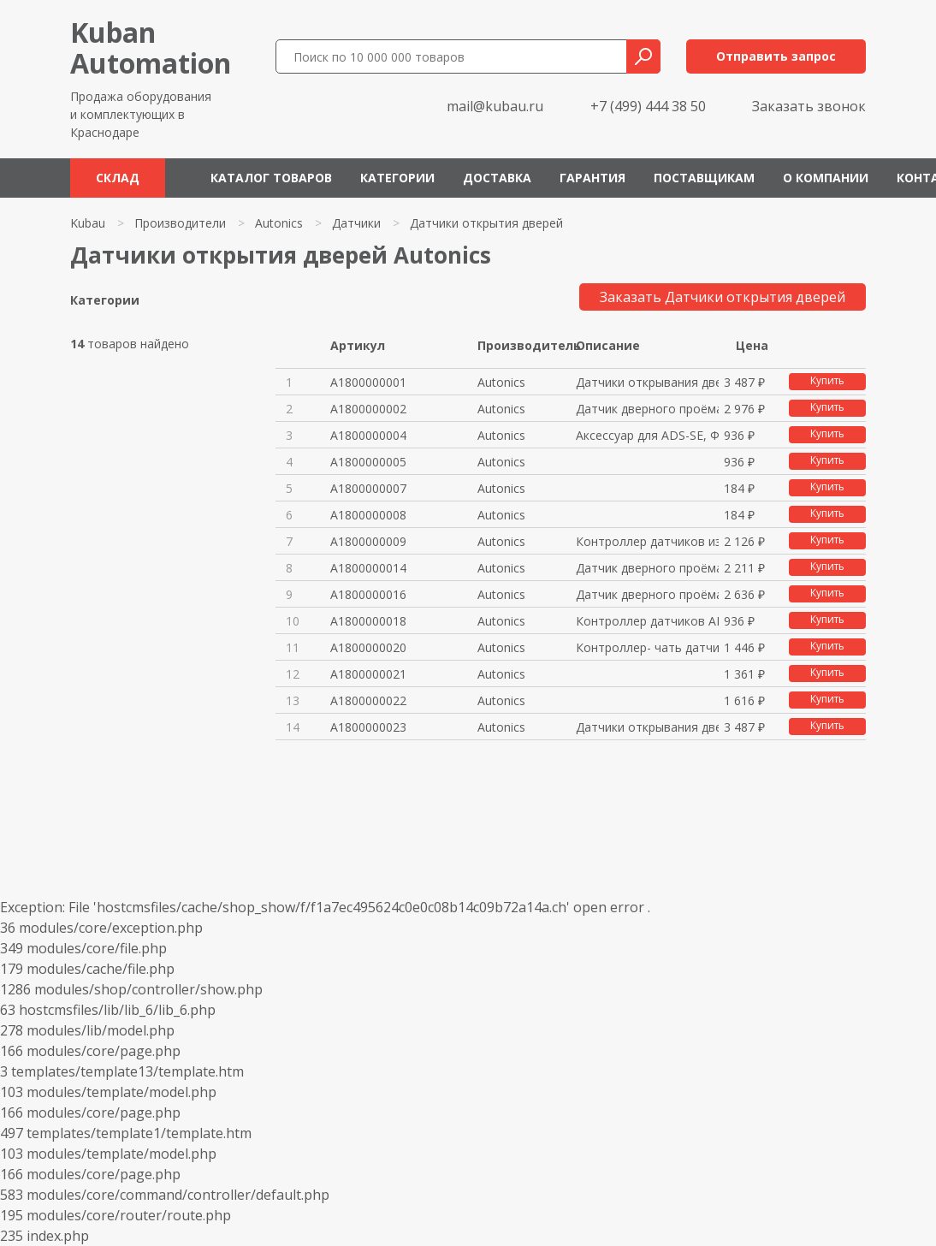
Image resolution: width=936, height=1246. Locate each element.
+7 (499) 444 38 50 (648, 106)
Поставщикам (704, 177)
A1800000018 (368, 621)
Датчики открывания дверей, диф (647, 382)
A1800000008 (368, 515)
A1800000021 (368, 674)
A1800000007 (368, 488)
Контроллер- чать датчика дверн (647, 647)
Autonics (279, 223)
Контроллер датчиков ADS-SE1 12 (647, 621)
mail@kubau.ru (495, 106)
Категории (397, 177)
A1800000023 (368, 727)
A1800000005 (368, 462)
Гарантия (592, 177)
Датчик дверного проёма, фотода (647, 408)
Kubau (87, 223)
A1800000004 (368, 435)
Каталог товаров (271, 177)
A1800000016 (368, 594)
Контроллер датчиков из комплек (647, 541)
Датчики (356, 223)
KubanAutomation (150, 47)
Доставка (497, 177)
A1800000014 (368, 568)
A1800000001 (368, 382)
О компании (825, 177)
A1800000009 (368, 541)
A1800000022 (368, 700)
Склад (117, 177)
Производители (180, 223)
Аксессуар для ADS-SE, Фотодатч (647, 435)
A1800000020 (368, 647)
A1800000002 (368, 408)
